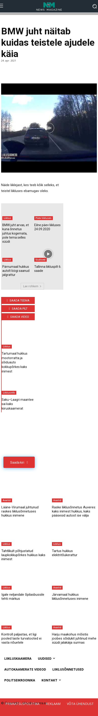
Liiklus (7, 218)
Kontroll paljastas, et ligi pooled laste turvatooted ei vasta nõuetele (21, 638)
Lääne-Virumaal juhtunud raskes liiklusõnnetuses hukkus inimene (20, 511)
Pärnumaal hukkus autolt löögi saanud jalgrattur (15, 271)
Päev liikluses (43, 218)
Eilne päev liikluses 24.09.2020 (47, 227)
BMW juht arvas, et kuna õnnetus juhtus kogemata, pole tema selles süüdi (15, 233)
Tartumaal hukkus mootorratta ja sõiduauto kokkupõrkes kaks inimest (14, 362)
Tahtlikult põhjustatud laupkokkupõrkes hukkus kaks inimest (23, 555)
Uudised (40, 259)
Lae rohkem (32, 286)
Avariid (7, 500)
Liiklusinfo (9, 392)
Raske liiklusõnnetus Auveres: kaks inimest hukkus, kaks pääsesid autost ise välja (74, 511)
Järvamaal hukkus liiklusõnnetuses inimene (70, 597)
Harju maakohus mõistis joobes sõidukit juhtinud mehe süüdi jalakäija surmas (74, 638)
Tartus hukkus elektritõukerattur (64, 553)
